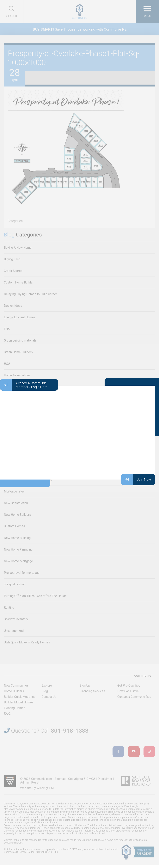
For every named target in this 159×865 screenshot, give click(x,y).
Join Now (136, 479)
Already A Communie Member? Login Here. (24, 385)
